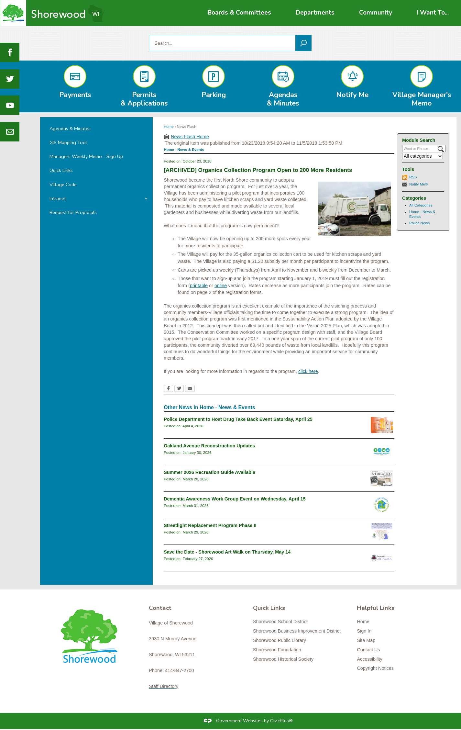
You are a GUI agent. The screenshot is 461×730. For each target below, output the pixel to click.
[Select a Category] (422, 156)
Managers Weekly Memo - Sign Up (86, 156)
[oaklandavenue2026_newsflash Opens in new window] (381, 451)
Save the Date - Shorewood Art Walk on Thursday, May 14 (227, 552)
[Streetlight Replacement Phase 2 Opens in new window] (381, 531)
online (220, 285)
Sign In (364, 631)
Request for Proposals (73, 212)
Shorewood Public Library (279, 640)
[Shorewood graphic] (92, 640)
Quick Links (61, 170)
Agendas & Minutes (70, 128)
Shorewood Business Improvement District (297, 631)
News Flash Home (190, 136)
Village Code (63, 184)
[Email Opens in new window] (190, 389)
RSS (413, 177)
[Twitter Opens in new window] (179, 389)
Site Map (366, 640)
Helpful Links (375, 608)
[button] (303, 43)
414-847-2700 (179, 670)
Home (169, 127)
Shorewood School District (280, 621)
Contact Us (368, 649)
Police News (419, 223)
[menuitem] (239, 13)
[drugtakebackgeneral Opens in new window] (381, 425)
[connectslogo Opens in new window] (381, 504)
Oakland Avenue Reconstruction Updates (209, 445)
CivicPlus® (281, 720)
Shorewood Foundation (277, 649)
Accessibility (369, 659)
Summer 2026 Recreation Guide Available (209, 472)
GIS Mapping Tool (68, 142)
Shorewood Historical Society (283, 659)
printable (199, 285)
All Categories (421, 205)
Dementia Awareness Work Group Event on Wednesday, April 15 (235, 498)
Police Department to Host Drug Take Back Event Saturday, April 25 (238, 419)
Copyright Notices (375, 668)
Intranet (57, 198)
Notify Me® (418, 184)
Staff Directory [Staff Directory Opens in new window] (163, 686)
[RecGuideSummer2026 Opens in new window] (381, 478)
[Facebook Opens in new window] (168, 389)
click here (308, 371)
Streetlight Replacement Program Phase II (210, 525)
